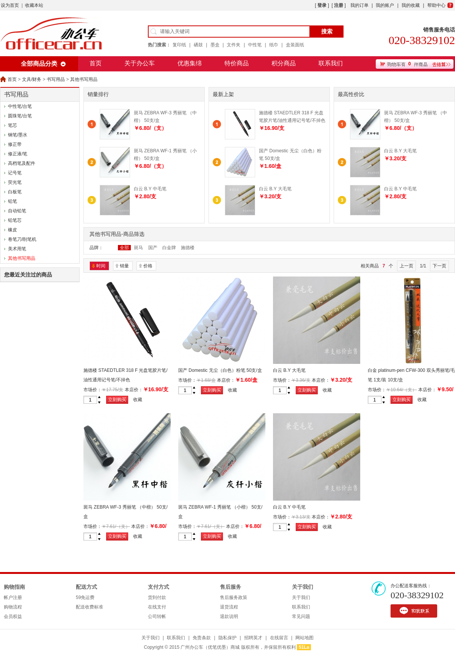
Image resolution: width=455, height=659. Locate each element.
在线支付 (157, 607)
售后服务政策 (233, 597)
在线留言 (279, 637)
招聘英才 (253, 637)
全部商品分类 (39, 63)
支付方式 (158, 587)
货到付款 (157, 597)
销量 (124, 266)
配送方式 (86, 587)
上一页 (406, 266)
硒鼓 (198, 44)
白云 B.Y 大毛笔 (275, 188)
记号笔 (15, 172)
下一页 (439, 266)
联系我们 (330, 63)
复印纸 (179, 44)
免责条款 (202, 637)
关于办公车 (139, 63)
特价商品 (236, 63)
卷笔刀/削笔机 (22, 239)
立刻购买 (117, 399)
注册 (338, 5)
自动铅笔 (17, 210)
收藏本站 (34, 5)
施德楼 (188, 247)
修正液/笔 (17, 153)
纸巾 (273, 44)
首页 (95, 63)
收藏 (137, 399)
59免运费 (85, 597)
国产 (152, 247)
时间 (100, 266)
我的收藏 (411, 5)
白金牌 (169, 247)
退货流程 (229, 607)
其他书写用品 (83, 79)
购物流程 (13, 607)
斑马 (138, 247)
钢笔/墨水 (17, 134)
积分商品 (283, 63)
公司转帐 (157, 616)
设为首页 (10, 5)
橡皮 (12, 229)
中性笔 (255, 44)
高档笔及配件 (21, 163)
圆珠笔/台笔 (20, 116)
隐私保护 (227, 637)
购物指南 (14, 587)
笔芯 (12, 125)
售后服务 (230, 587)
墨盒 (215, 44)
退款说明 (229, 616)
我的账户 (385, 5)
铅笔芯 (15, 220)
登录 (321, 5)
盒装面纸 (295, 44)
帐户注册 (13, 597)
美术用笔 (17, 248)
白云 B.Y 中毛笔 (150, 188)
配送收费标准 (89, 607)
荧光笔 (15, 182)
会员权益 (13, 616)
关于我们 (302, 587)
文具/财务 (31, 79)
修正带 (15, 144)
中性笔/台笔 (20, 106)
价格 (147, 266)
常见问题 (301, 616)
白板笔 (15, 191)
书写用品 (56, 79)
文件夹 (233, 44)
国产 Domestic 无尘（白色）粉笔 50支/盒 (220, 370)
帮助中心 (436, 5)
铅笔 (12, 201)
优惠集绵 (189, 63)
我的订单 (359, 5)
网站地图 (304, 637)
